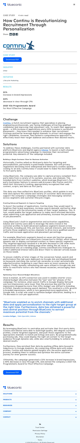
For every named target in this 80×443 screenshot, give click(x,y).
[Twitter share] (14, 34)
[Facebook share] (17, 34)
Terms (40, 440)
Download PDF (12, 60)
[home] (12, 4)
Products (7, 399)
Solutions (7, 394)
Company (7, 411)
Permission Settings (40, 430)
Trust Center (40, 427)
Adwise (44, 150)
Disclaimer (40, 437)
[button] (74, 4)
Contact (7, 417)
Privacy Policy (40, 434)
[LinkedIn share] (10, 34)
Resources (7, 405)
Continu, (7, 123)
